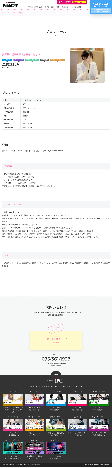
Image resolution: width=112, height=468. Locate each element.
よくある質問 (76, 7)
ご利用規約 (18, 466)
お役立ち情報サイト (37, 466)
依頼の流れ (65, 7)
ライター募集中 (72, 2)
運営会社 (26, 466)
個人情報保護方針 (8, 466)
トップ (4, 13)
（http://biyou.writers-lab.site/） (53, 151)
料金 (57, 7)
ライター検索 (49, 7)
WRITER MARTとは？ (35, 7)
